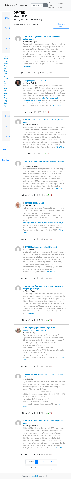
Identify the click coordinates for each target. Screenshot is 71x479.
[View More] (27, 66)
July (5, 83)
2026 (7, 18)
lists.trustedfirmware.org (16, 5)
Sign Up (61, 7)
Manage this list (51, 5)
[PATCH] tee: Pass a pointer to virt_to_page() (40, 247)
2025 (7, 28)
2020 (7, 136)
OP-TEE (19, 12)
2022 (7, 116)
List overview (6, 148)
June (6, 86)
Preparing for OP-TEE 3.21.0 (34, 81)
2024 (7, 38)
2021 (7, 126)
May (5, 88)
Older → (53, 462)
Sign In (61, 3)
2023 (7, 48)
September (5, 73)
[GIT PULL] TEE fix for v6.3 (33, 203)
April (5, 91)
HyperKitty (35, 476)
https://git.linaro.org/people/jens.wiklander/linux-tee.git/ (43, 223)
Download (5, 159)
